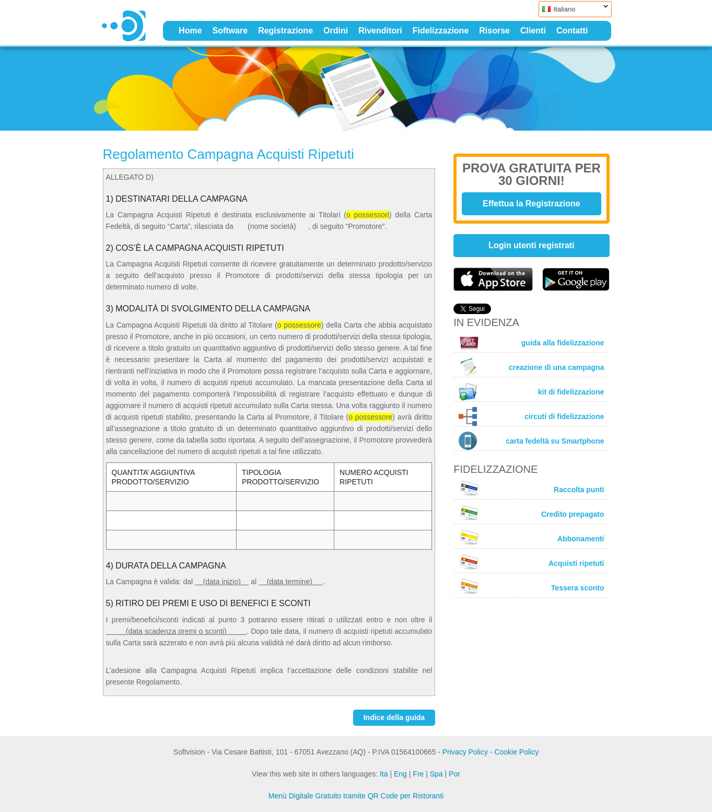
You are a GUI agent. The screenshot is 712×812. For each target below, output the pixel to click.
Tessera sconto (531, 586)
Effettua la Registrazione (531, 203)
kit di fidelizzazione (531, 391)
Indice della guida (394, 717)
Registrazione (285, 30)
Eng (400, 774)
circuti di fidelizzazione (531, 416)
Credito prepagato (531, 512)
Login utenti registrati (531, 245)
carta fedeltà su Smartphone (531, 441)
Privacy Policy (465, 752)
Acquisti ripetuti (531, 562)
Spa (436, 774)
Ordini (335, 30)
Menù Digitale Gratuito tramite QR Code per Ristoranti (356, 796)
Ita (384, 774)
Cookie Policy (516, 752)
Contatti (572, 30)
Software (230, 30)
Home (190, 30)
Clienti (533, 30)
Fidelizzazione (441, 30)
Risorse (494, 30)
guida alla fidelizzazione (531, 342)
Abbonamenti (531, 537)
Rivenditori (380, 30)
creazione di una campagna (531, 367)
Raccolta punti (531, 488)
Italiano (573, 9)
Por (454, 774)
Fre (418, 774)
